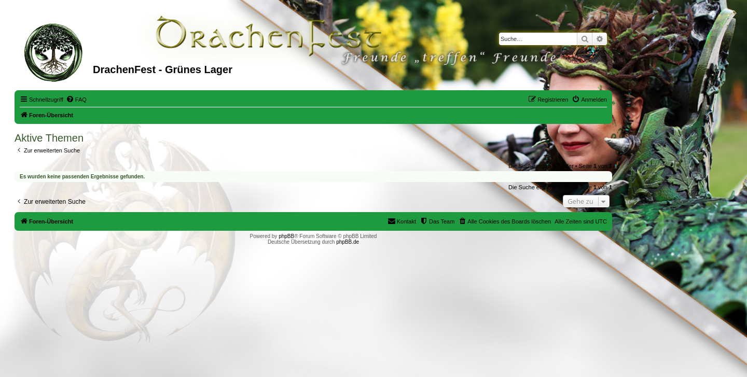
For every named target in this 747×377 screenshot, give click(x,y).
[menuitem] (76, 99)
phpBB (286, 236)
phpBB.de (347, 242)
